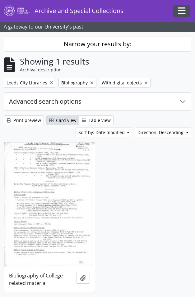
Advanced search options (45, 101)
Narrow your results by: (97, 44)
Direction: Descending (161, 132)
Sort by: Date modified (102, 132)
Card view (63, 120)
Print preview (24, 120)
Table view (96, 120)
